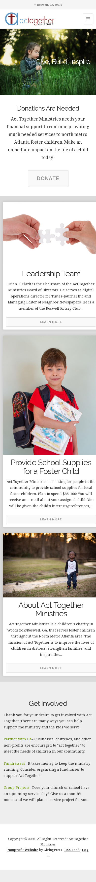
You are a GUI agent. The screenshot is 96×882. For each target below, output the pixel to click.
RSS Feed (72, 849)
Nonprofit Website (22, 849)
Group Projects (17, 787)
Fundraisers (14, 763)
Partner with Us (18, 739)
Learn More (51, 322)
